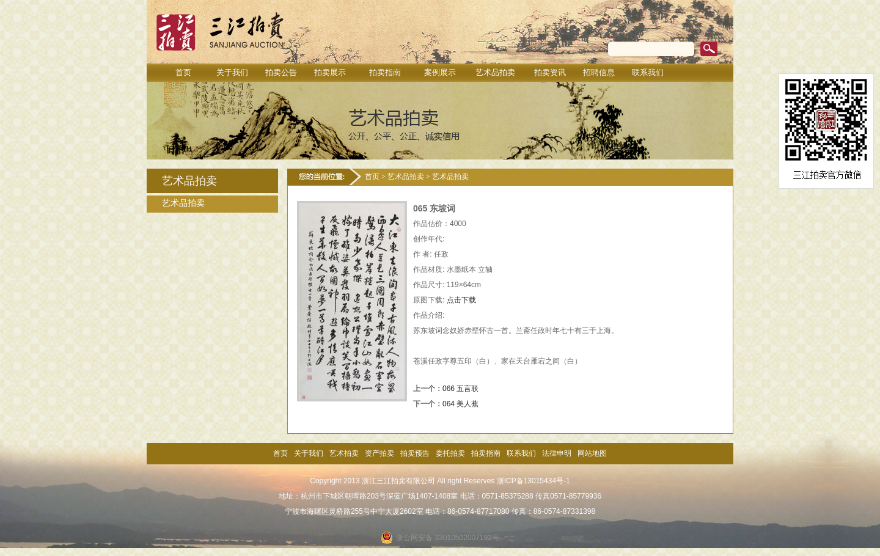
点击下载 (461, 300)
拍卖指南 (385, 72)
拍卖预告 (415, 453)
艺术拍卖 (344, 453)
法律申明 (556, 453)
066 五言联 (460, 388)
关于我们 (232, 72)
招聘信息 (599, 72)
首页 (183, 72)
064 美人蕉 (460, 404)
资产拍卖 (379, 453)
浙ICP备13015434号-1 (533, 481)
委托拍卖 (450, 453)
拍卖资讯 (550, 72)
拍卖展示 (330, 72)
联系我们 (648, 72)
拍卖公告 (281, 72)
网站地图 (592, 453)
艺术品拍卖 (495, 72)
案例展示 (440, 72)
